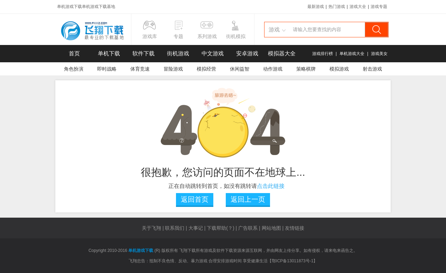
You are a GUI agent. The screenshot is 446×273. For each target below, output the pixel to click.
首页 (74, 53)
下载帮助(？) (220, 228)
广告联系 (248, 228)
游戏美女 (379, 53)
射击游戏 (372, 69)
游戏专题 (379, 6)
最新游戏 (315, 6)
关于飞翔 (151, 228)
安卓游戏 (247, 53)
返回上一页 (248, 199)
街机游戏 (178, 53)
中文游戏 (213, 53)
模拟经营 (206, 69)
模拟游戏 (339, 69)
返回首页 (194, 199)
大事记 (195, 228)
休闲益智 (239, 69)
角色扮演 (73, 69)
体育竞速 (140, 69)
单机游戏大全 (352, 53)
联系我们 (174, 228)
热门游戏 (336, 6)
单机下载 (109, 53)
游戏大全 (358, 6)
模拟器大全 (282, 53)
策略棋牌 (306, 69)
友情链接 (294, 228)
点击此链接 (271, 186)
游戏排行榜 (322, 53)
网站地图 (271, 228)
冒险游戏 (173, 69)
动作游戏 (272, 69)
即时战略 (107, 69)
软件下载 (143, 53)
